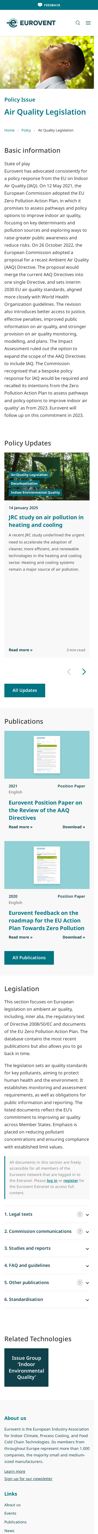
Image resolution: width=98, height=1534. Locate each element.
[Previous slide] (68, 671)
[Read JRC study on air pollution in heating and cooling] (47, 476)
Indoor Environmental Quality (35, 492)
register (70, 1180)
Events (10, 1513)
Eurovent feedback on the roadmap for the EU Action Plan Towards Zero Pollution (46, 920)
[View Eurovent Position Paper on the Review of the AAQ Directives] (47, 755)
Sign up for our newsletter (28, 1478)
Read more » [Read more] (21, 650)
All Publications (29, 958)
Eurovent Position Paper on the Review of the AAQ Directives (45, 810)
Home (9, 130)
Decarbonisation (24, 483)
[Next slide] (84, 671)
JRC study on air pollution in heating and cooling (46, 521)
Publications (15, 1521)
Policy (26, 130)
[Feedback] (49, 5)
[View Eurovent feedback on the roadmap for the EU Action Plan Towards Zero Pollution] (47, 865)
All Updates (25, 690)
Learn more (14, 1471)
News (9, 1530)
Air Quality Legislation (29, 474)
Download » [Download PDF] (74, 826)
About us (12, 1504)
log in (52, 1180)
